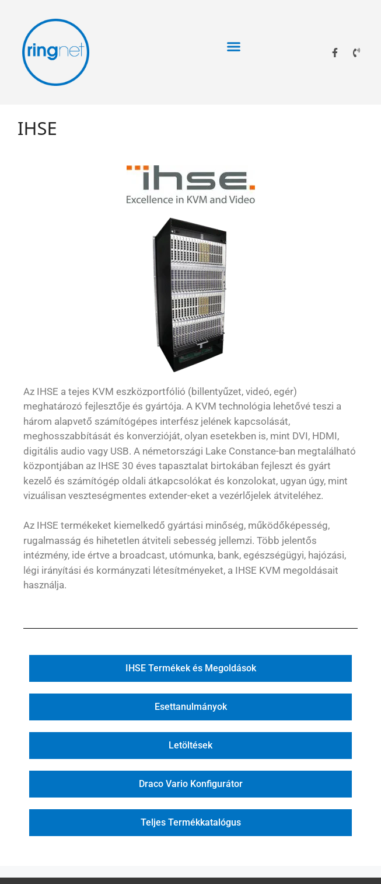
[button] (234, 47)
